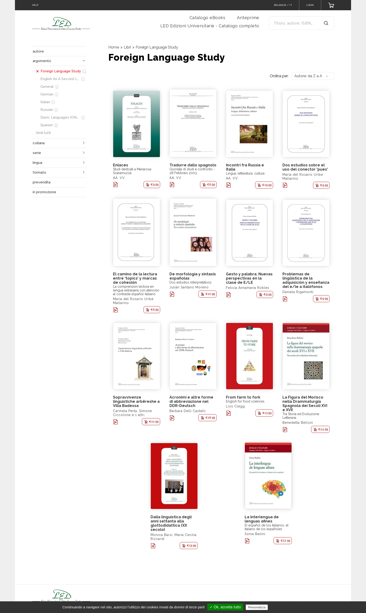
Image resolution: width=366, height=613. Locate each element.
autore (38, 51)
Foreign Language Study (157, 47)
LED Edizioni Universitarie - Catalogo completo (209, 25)
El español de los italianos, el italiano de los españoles (267, 527)
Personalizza (256, 607)
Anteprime (248, 17)
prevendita (41, 182)
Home (113, 47)
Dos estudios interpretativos (190, 282)
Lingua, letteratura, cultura (245, 173)
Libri (127, 47)
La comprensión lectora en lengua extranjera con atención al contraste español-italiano (136, 290)
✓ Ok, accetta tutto (225, 607)
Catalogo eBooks (207, 17)
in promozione (44, 192)
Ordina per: (279, 76)
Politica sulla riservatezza (288, 607)
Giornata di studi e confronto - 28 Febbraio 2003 (192, 171)
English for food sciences (245, 401)
